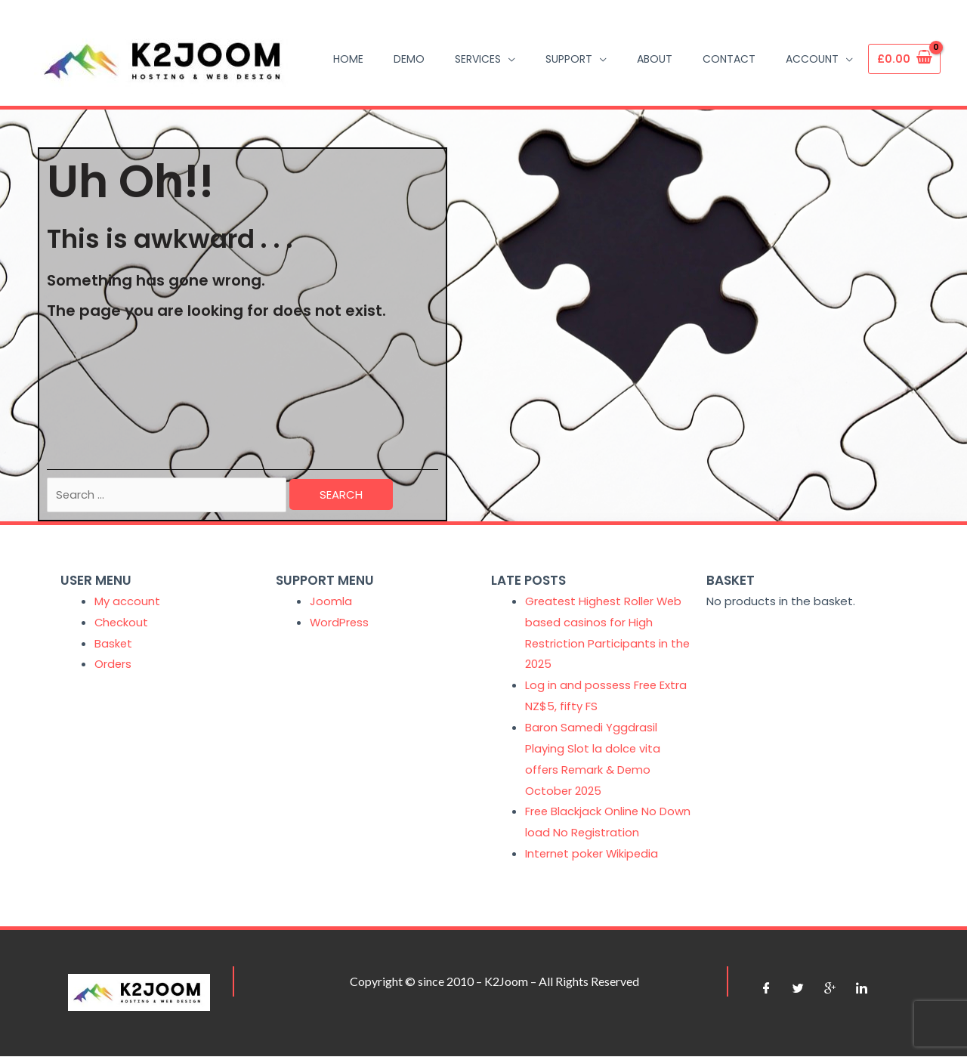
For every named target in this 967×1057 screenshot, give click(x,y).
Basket (113, 644)
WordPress (340, 623)
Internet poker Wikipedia (593, 854)
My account (127, 602)
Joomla (331, 602)
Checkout (122, 623)
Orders (113, 665)
